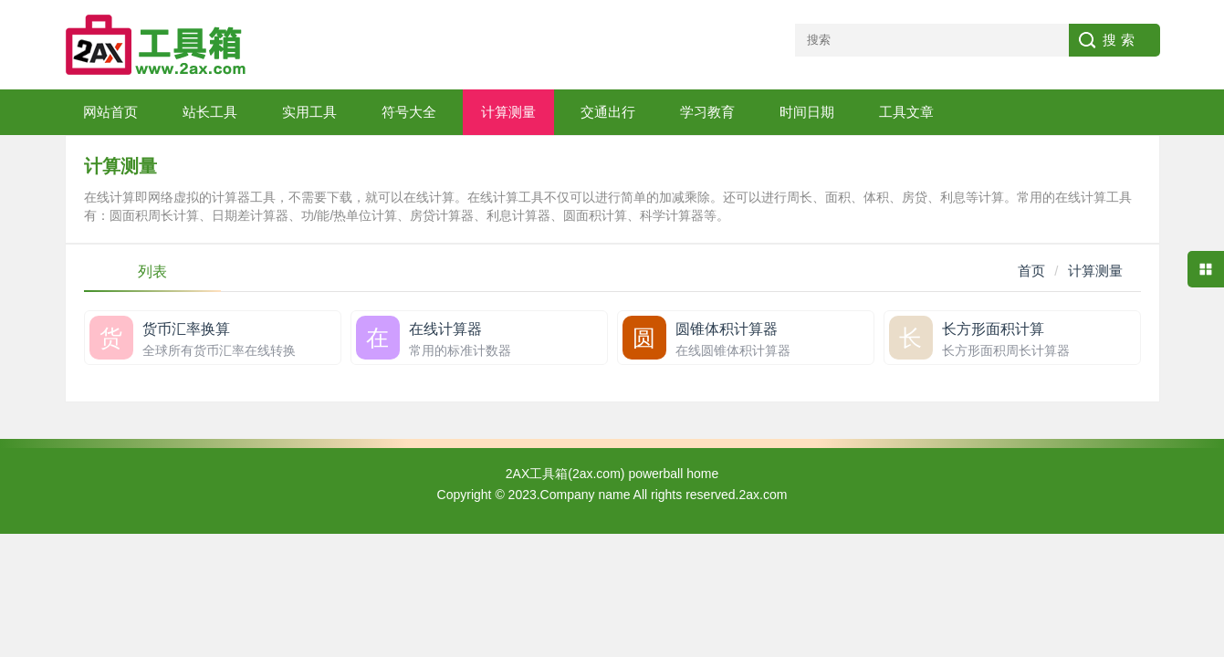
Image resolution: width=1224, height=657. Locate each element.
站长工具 (210, 112)
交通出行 (608, 112)
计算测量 (508, 112)
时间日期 (806, 112)
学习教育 (707, 112)
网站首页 (110, 112)
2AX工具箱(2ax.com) (565, 473)
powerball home (673, 473)
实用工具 (309, 112)
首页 (1031, 270)
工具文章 (906, 112)
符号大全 (409, 112)
